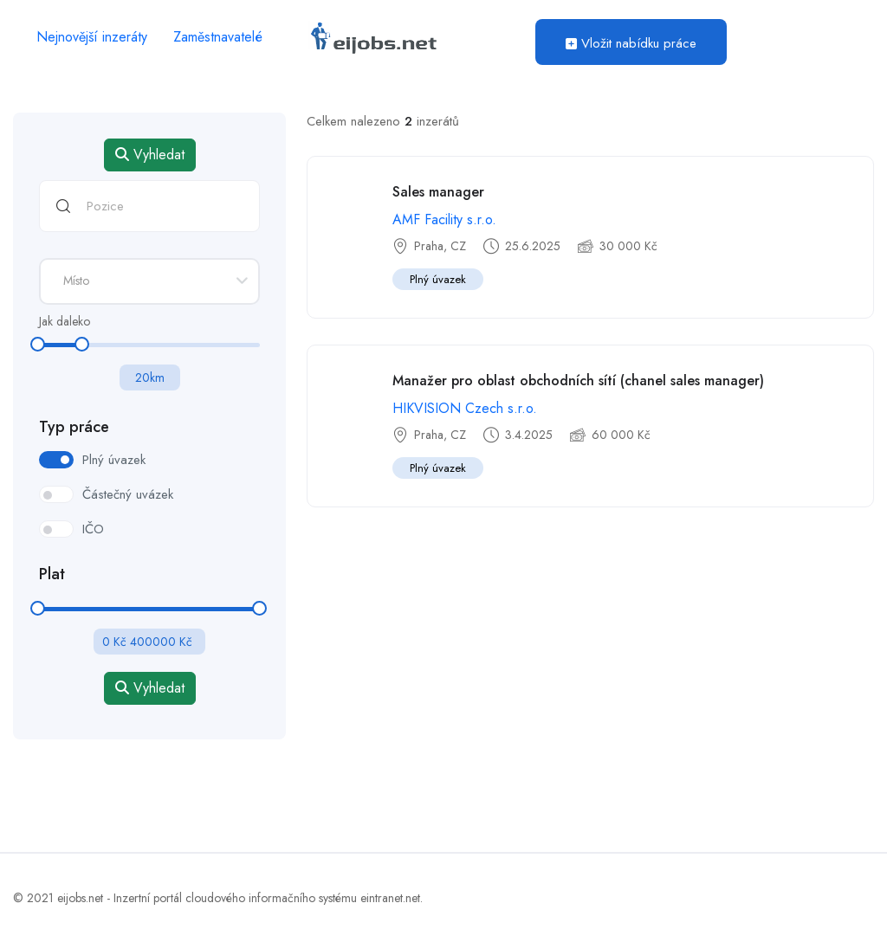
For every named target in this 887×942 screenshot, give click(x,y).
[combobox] (149, 281)
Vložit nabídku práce (631, 43)
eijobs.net (80, 898)
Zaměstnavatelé (217, 37)
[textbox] (149, 280)
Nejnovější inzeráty (91, 37)
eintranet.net (390, 898)
